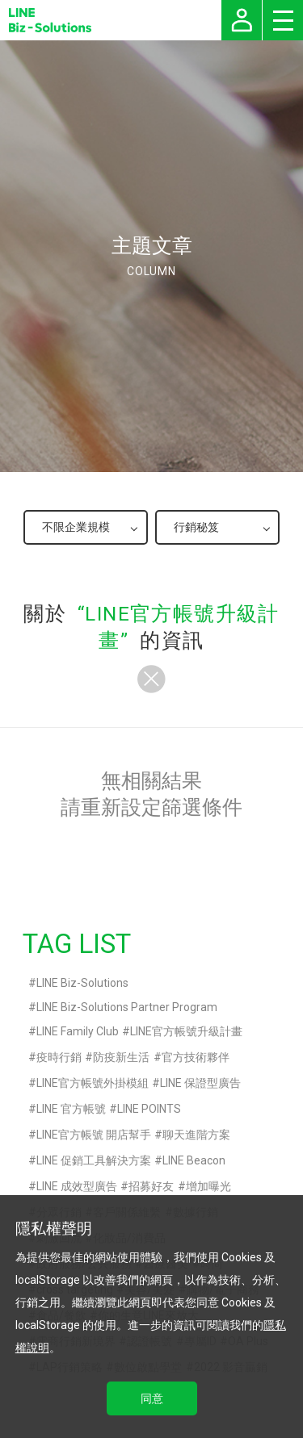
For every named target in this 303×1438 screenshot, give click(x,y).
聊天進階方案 (196, 1134)
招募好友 (151, 1186)
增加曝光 (208, 1186)
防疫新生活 (121, 1057)
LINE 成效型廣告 (76, 1186)
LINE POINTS (149, 1108)
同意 (152, 1398)
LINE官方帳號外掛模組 (92, 1082)
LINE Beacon (193, 1160)
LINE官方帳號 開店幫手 (93, 1134)
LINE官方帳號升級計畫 (186, 1031)
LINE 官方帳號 (71, 1108)
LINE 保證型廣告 (200, 1082)
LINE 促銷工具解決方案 (93, 1160)
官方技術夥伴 (195, 1057)
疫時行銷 (59, 1057)
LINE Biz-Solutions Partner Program (126, 1007)
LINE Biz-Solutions (82, 982)
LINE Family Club (77, 1031)
